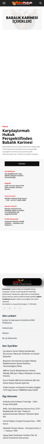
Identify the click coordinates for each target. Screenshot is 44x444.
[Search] (40, 3)
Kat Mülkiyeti (10, 171)
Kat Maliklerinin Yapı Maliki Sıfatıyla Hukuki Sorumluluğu (14, 175)
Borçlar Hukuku (11, 206)
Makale (5, 127)
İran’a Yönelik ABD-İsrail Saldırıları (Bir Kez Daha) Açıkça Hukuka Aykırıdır (21, 381)
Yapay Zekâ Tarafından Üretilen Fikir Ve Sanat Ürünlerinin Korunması (20, 436)
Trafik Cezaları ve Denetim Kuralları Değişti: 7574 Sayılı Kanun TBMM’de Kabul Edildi (22, 388)
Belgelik (8, 183)
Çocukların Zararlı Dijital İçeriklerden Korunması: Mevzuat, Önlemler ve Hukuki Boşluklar (21, 354)
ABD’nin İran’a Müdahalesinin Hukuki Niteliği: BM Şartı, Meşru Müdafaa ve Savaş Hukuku (21, 373)
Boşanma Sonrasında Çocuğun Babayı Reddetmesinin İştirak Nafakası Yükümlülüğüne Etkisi (19, 363)
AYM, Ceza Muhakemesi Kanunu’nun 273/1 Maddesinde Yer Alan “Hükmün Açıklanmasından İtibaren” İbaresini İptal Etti (21, 412)
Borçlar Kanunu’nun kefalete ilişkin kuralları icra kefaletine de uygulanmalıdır (14, 211)
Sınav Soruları (10, 196)
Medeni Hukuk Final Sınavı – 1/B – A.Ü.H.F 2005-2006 (16, 199)
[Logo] (22, 282)
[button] (4, 3)
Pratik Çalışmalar (11, 219)
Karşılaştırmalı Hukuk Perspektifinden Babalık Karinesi (17, 136)
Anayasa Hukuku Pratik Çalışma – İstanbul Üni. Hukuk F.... (14, 223)
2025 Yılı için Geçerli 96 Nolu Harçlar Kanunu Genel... (14, 187)
